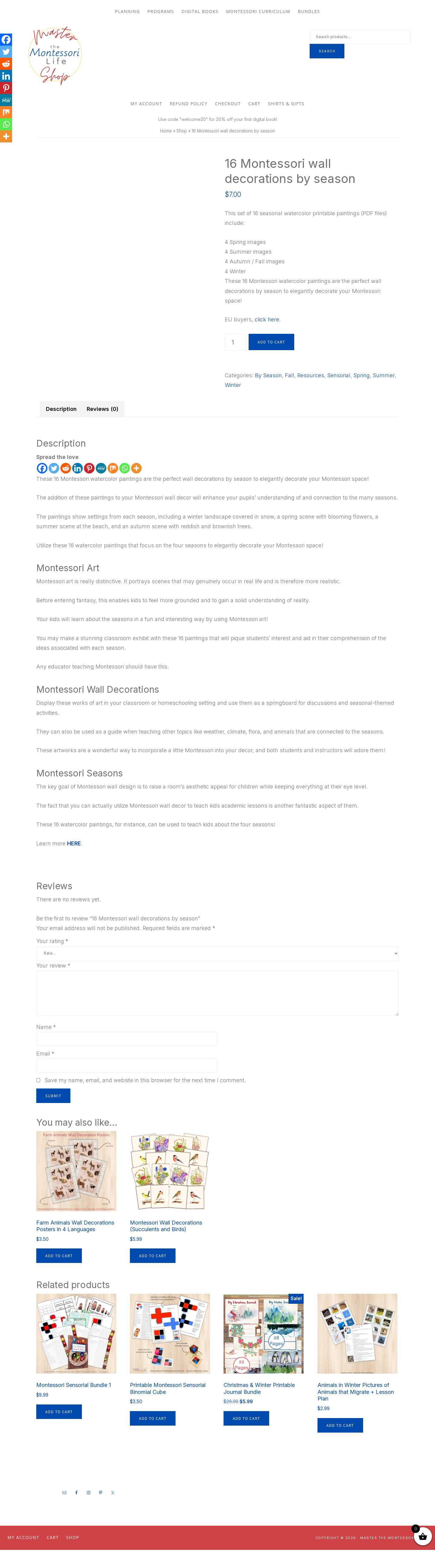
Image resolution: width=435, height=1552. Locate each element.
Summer (384, 377)
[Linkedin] (77, 470)
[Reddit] (65, 470)
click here (267, 321)
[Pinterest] (89, 470)
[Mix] (113, 470)
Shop (181, 132)
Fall (289, 377)
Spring (361, 377)
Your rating (52, 943)
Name (46, 1029)
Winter (233, 387)
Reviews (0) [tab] (102, 411)
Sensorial (338, 377)
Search (327, 52)
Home (166, 132)
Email (45, 1055)
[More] (136, 470)
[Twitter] (54, 470)
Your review (53, 967)
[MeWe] (101, 470)
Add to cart (271, 343)
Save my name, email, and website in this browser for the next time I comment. (145, 1082)
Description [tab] (61, 411)
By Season (268, 377)
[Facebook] (42, 470)
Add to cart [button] (59, 1257)
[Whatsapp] (124, 470)
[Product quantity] (235, 344)
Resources (310, 377)
